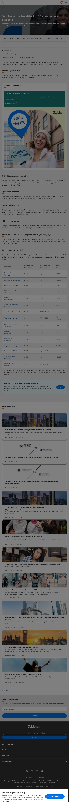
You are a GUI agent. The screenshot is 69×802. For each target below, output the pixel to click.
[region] (34, 795)
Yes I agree (55, 796)
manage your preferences (35, 799)
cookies (8, 795)
